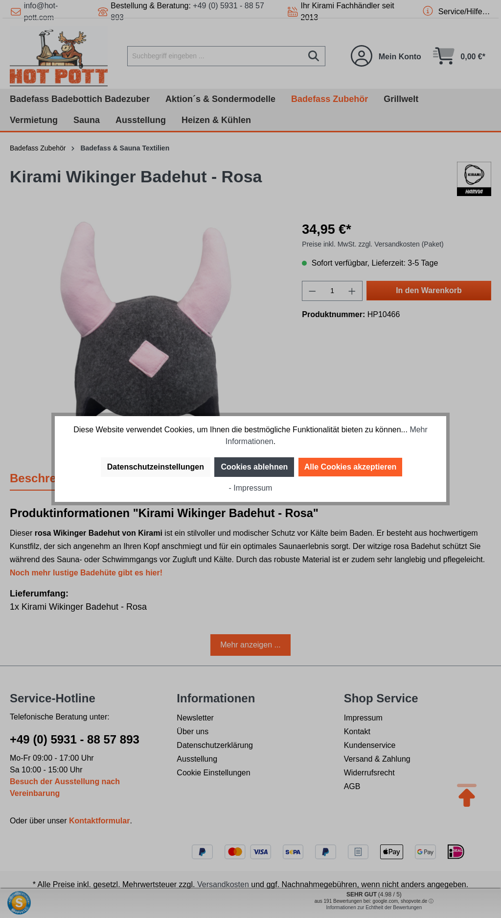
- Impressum (251, 488)
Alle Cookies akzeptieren (350, 467)
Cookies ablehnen (254, 467)
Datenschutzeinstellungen (155, 467)
